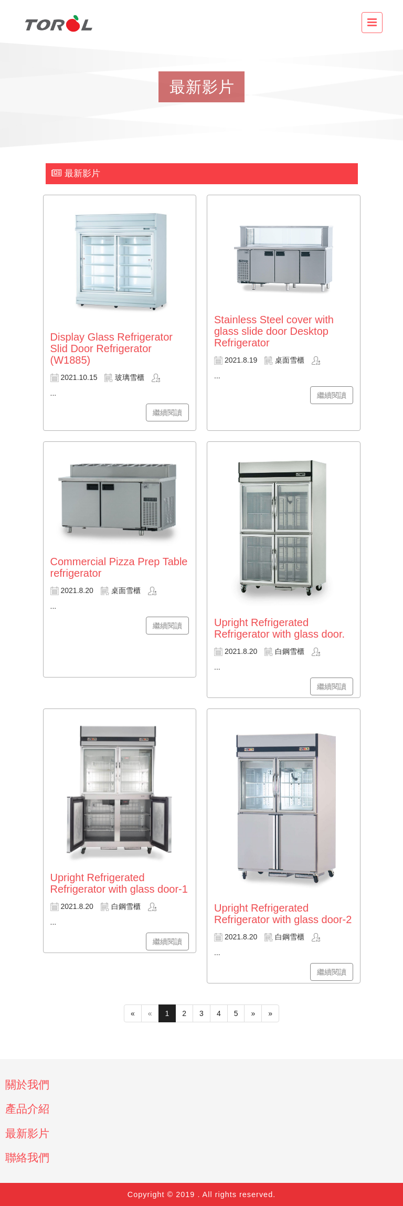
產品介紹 (27, 1109)
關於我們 (27, 1084)
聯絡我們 (27, 1157)
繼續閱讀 (167, 412)
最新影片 (27, 1133)
